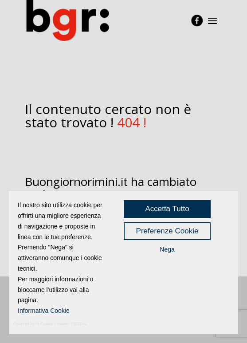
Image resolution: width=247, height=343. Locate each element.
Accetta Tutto (167, 209)
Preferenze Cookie (167, 231)
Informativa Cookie (44, 310)
